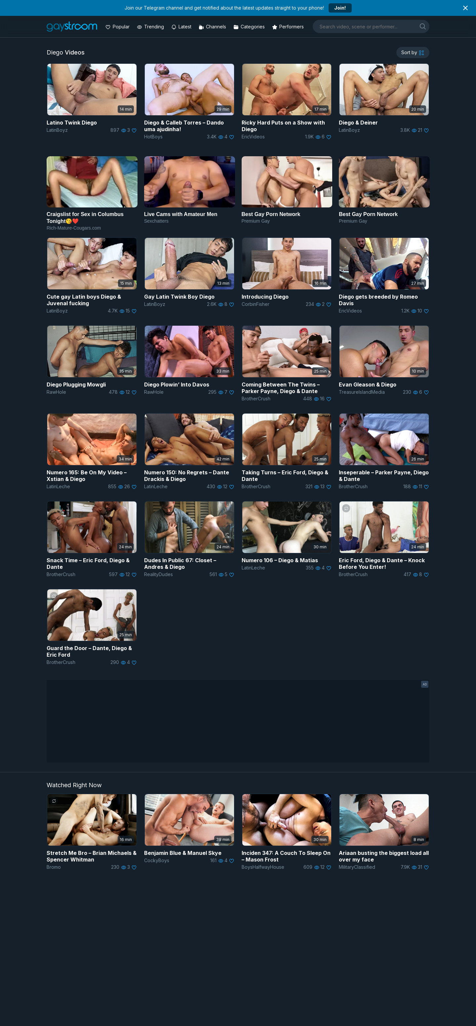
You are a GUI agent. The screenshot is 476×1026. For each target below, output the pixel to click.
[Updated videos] (182, 26)
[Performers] (288, 26)
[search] (423, 26)
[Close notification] (465, 8)
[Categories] (249, 26)
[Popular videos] (118, 26)
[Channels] (213, 26)
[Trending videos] (151, 26)
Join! (340, 8)
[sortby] (412, 52)
